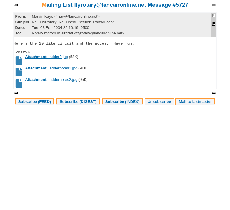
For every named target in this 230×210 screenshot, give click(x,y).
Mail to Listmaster (195, 105)
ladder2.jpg (46, 60)
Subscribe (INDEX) (122, 105)
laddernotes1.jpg (51, 71)
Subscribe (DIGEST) (78, 105)
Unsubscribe (159, 105)
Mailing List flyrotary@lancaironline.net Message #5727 (115, 5)
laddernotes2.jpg (51, 83)
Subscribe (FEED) (34, 105)
